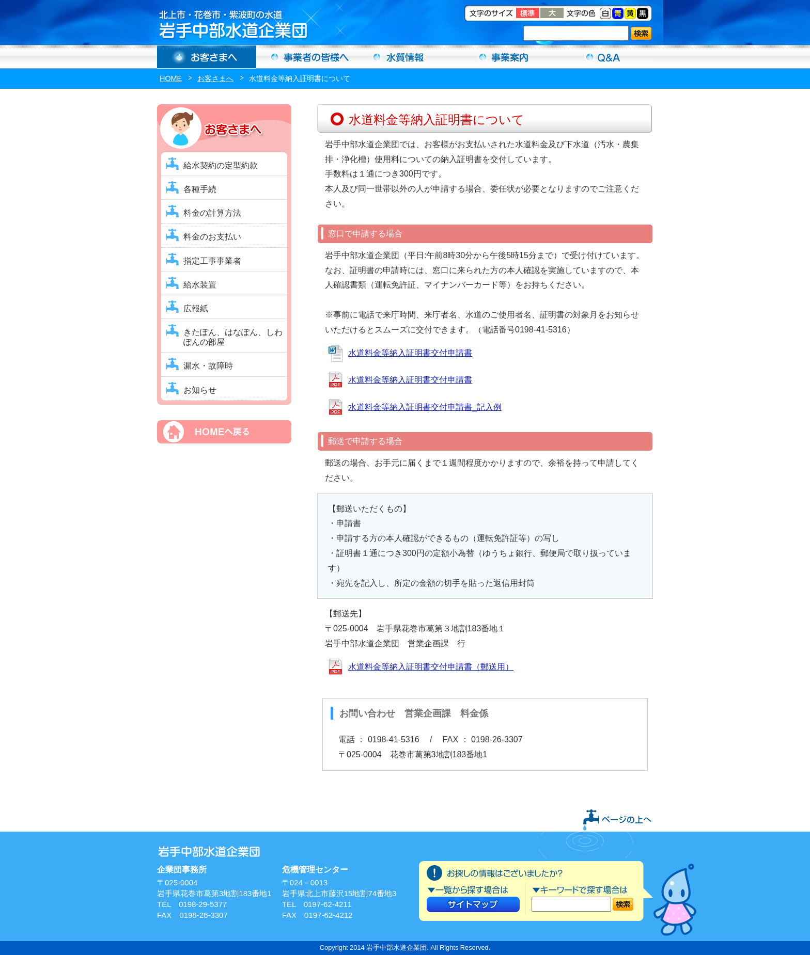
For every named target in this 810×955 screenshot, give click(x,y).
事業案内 (504, 57)
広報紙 (195, 308)
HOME (171, 78)
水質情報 (405, 57)
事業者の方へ (305, 57)
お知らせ (199, 390)
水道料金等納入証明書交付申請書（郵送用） (430, 666)
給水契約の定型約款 (220, 165)
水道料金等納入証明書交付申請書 (410, 352)
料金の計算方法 (212, 213)
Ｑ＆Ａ (603, 57)
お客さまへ (206, 57)
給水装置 (199, 284)
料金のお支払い (212, 236)
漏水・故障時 (208, 365)
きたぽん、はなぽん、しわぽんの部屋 (233, 337)
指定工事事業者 (212, 261)
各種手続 (199, 189)
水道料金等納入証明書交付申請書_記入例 (425, 407)
